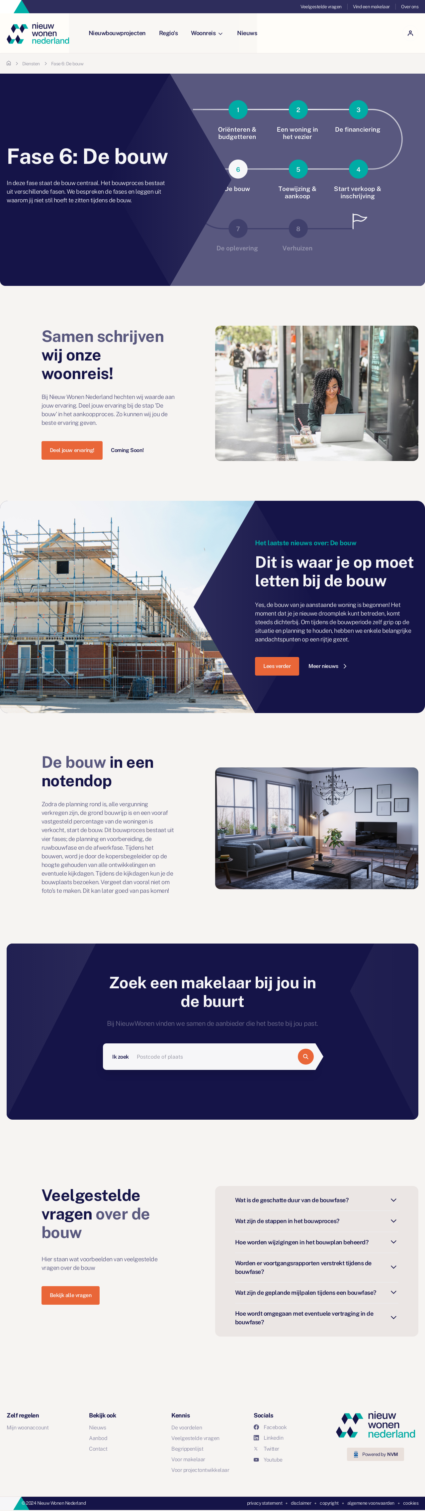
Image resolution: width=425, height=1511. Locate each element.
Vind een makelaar (371, 6)
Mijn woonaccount (27, 1427)
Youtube (268, 1460)
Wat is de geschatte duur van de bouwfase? (316, 1200)
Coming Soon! (127, 450)
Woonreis (207, 33)
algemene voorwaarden (370, 1503)
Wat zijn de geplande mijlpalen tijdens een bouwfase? (316, 1292)
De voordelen (186, 1427)
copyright (329, 1503)
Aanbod (98, 1438)
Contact (98, 1449)
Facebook (270, 1427)
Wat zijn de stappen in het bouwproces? (316, 1221)
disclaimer (301, 1503)
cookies (411, 1503)
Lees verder (277, 666)
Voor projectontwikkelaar (200, 1470)
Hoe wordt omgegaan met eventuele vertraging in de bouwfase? (316, 1318)
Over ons (409, 6)
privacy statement (265, 1503)
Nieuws (248, 33)
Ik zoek (120, 1057)
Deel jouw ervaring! (72, 450)
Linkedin (268, 1438)
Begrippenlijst (187, 1449)
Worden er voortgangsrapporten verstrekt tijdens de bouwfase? (316, 1267)
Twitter (266, 1449)
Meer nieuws (327, 666)
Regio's (168, 33)
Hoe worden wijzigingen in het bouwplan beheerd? (316, 1242)
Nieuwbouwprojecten (117, 33)
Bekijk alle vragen (71, 1295)
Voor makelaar (188, 1459)
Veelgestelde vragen (321, 6)
